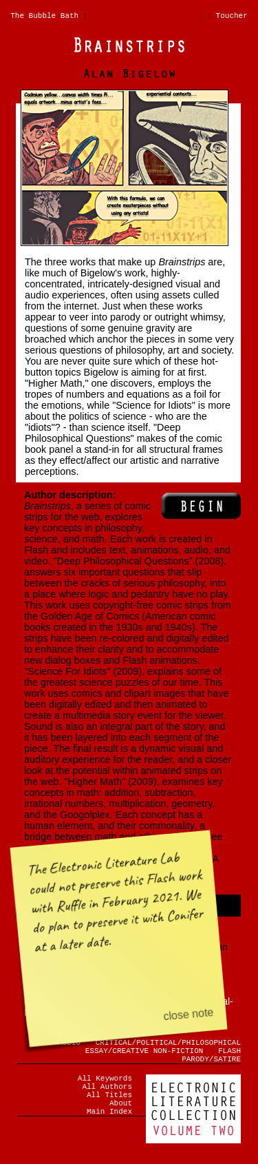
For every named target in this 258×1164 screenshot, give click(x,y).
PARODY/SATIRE (211, 1064)
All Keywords (105, 1086)
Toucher (232, 17)
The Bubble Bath (44, 17)
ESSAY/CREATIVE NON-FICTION (144, 1054)
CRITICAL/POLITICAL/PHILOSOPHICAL (168, 1044)
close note (188, 1014)
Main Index (109, 1127)
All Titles (109, 1106)
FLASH (229, 1054)
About (120, 1117)
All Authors (107, 1096)
